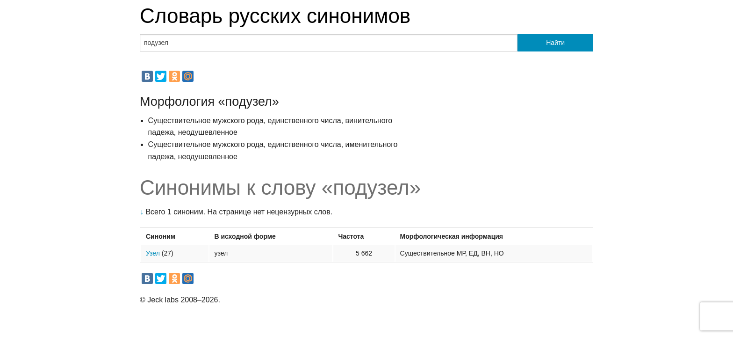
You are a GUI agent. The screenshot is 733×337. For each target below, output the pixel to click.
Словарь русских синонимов (275, 15)
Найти (555, 42)
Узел (153, 253)
